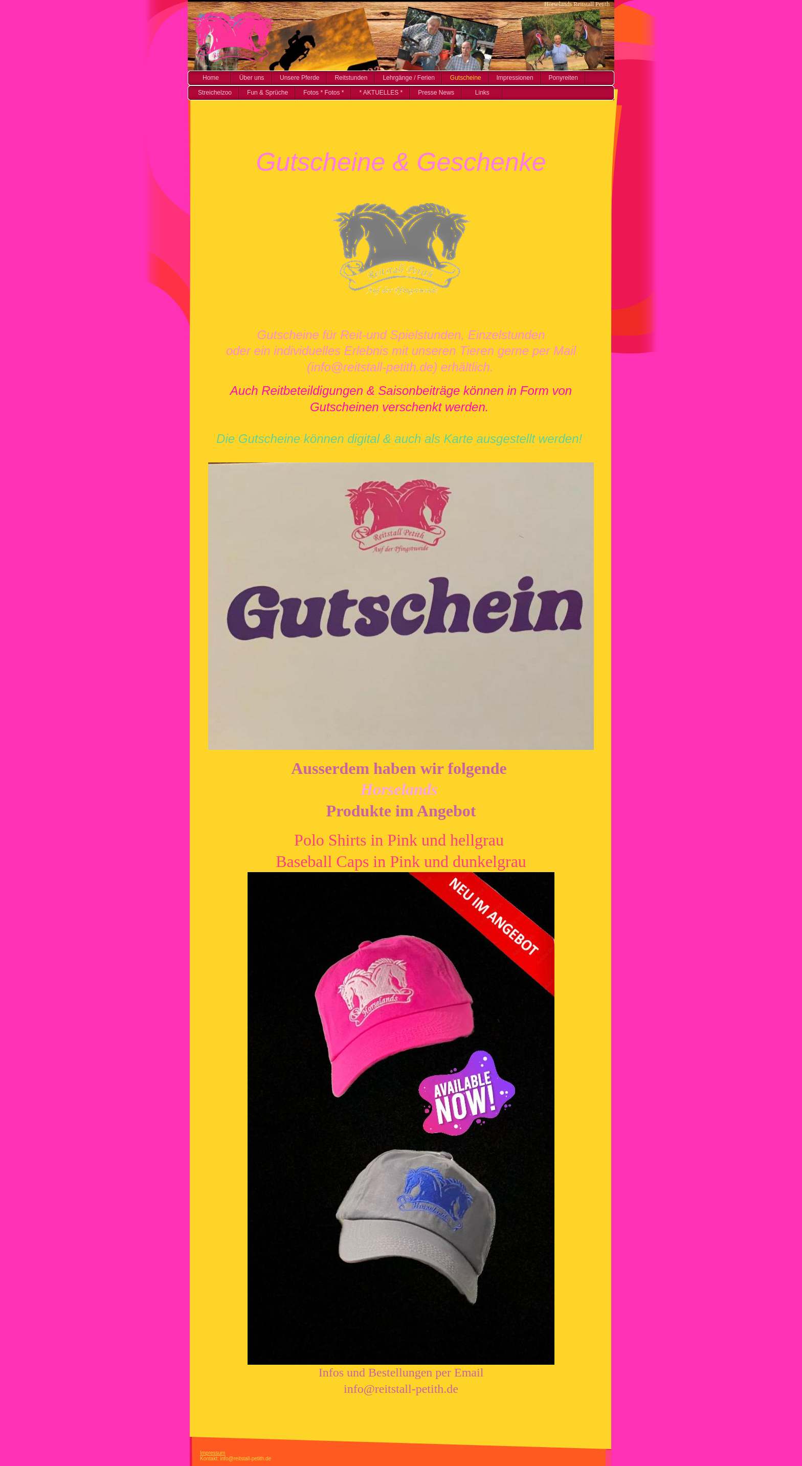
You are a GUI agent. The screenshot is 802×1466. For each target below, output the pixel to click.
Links (482, 92)
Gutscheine (465, 77)
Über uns (251, 77)
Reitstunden (351, 77)
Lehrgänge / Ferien (408, 77)
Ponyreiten (563, 77)
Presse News (436, 92)
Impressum (212, 1453)
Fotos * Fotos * (323, 92)
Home (211, 77)
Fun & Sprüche (267, 92)
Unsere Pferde (299, 77)
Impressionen (515, 77)
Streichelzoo (215, 92)
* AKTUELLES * (381, 92)
